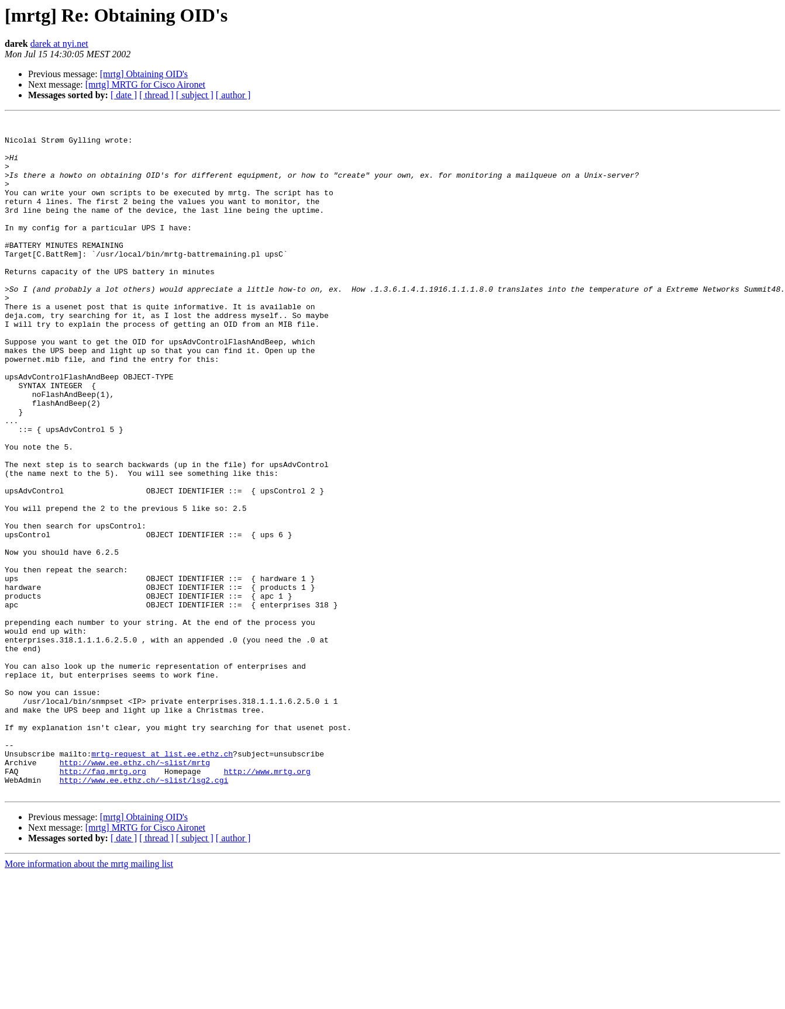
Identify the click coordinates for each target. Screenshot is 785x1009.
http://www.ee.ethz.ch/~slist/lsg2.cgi (144, 913)
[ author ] (233, 95)
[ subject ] (195, 95)
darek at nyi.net (59, 44)
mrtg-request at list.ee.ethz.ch (162, 881)
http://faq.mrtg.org (103, 902)
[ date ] (124, 95)
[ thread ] (156, 95)
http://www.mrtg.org (266, 902)
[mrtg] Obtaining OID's (144, 74)
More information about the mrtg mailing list (89, 999)
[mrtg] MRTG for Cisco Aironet (145, 84)
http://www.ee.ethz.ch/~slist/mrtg (135, 892)
